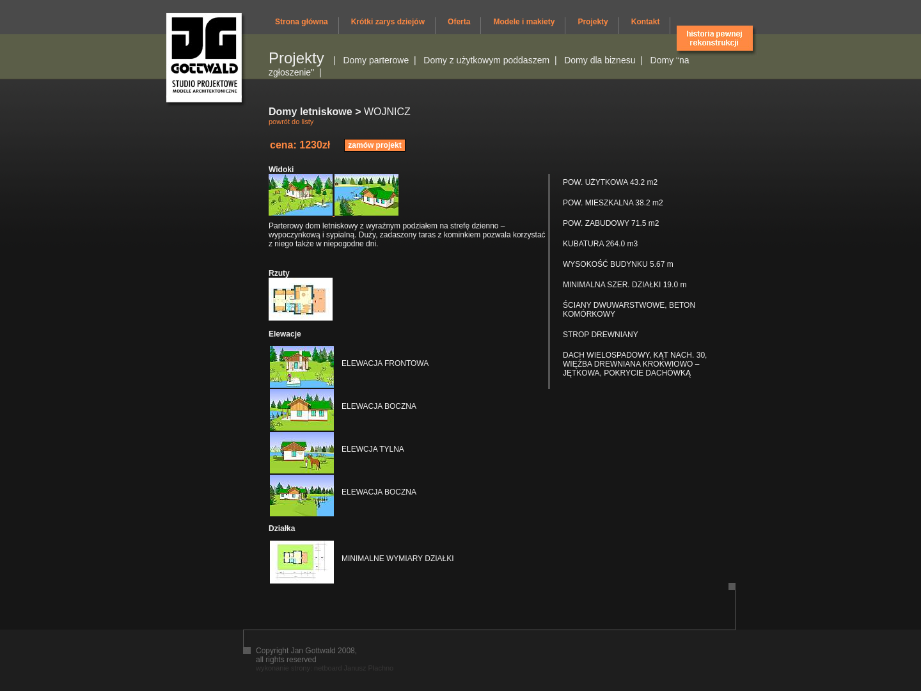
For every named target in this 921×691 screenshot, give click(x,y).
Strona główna (301, 21)
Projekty (593, 21)
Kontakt (645, 21)
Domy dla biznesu (599, 60)
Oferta (459, 21)
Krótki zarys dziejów (388, 21)
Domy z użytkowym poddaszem (486, 60)
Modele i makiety (524, 21)
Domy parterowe (376, 60)
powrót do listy (291, 121)
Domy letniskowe (310, 111)
